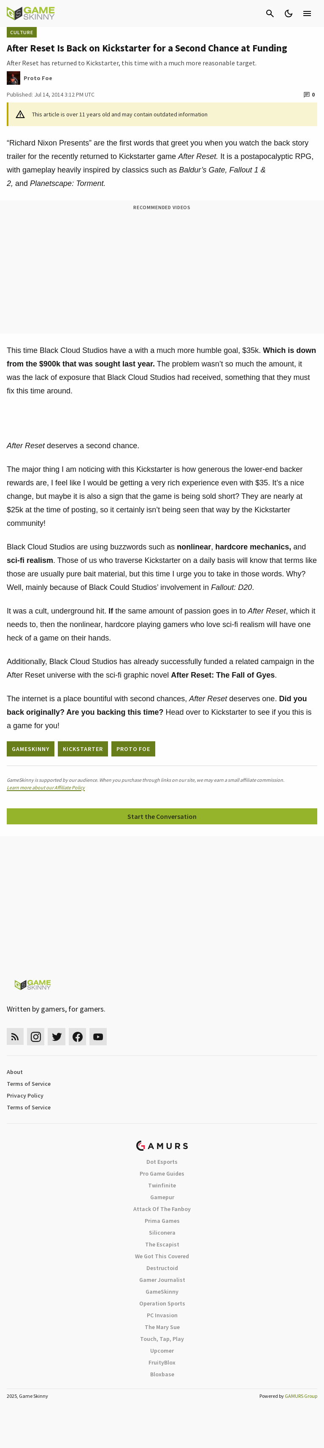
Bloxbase (162, 1374)
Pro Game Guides (162, 1173)
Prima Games (162, 1221)
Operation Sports (162, 1303)
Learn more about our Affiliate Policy (46, 787)
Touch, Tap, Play (162, 1339)
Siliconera (162, 1232)
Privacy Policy (25, 1095)
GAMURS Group (301, 1396)
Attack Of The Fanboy (162, 1209)
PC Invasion (162, 1315)
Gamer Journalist (162, 1280)
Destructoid (162, 1268)
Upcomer (162, 1350)
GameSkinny (162, 1291)
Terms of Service (29, 1083)
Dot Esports (162, 1161)
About (15, 1072)
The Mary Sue (162, 1327)
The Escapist (162, 1244)
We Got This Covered (162, 1256)
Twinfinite (162, 1185)
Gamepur (162, 1197)
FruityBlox (162, 1362)
